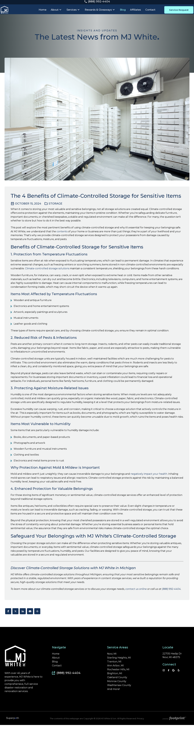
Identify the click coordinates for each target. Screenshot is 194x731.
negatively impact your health (148, 479)
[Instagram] (163, 676)
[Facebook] (168, 676)
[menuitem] (44, 13)
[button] (8, 617)
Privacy (140, 724)
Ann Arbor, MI (115, 671)
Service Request (176, 12)
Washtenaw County (119, 691)
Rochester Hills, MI (118, 675)
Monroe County (116, 687)
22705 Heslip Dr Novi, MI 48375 (172, 661)
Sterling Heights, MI (119, 664)
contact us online (136, 595)
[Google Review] (173, 676)
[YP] (178, 676)
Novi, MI (112, 660)
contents (62, 237)
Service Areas (117, 653)
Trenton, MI (114, 668)
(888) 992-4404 (97, 2)
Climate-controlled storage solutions (47, 274)
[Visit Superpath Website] (12, 725)
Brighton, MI (114, 679)
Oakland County (117, 683)
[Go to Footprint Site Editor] (174, 724)
